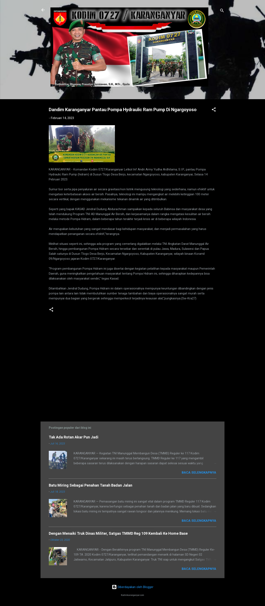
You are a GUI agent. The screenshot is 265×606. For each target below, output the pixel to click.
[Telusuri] (222, 11)
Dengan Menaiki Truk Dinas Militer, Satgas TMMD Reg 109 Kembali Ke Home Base (118, 533)
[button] (213, 110)
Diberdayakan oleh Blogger (132, 587)
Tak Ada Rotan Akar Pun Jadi (73, 437)
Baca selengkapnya (199, 472)
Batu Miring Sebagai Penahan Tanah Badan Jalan (90, 485)
